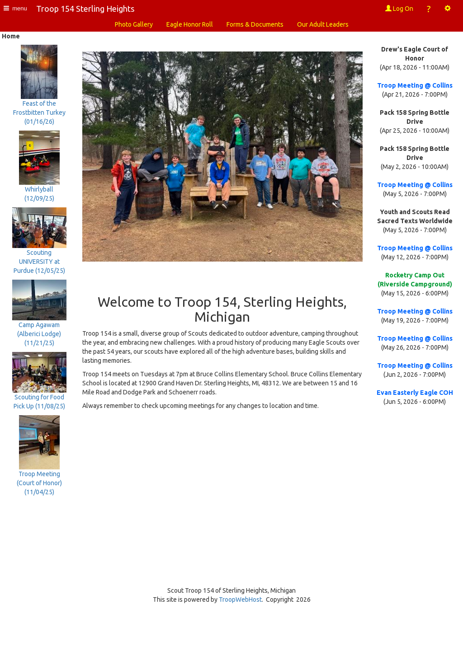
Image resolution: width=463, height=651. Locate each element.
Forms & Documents (255, 24)
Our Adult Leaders (323, 24)
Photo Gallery (134, 24)
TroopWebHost (240, 599)
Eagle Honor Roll (189, 24)
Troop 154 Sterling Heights (85, 8)
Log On (399, 8)
